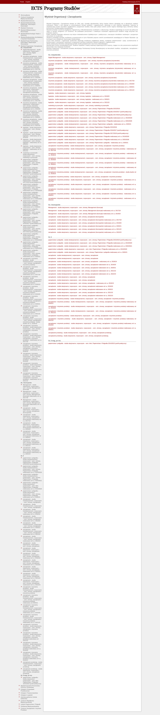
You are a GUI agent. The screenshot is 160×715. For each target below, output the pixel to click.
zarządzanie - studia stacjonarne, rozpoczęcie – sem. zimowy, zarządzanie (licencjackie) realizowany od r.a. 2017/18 (32, 418)
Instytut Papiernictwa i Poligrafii (30, 704)
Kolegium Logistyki (27, 695)
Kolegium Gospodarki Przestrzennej (27, 690)
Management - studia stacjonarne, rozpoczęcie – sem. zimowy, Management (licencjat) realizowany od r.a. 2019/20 (32, 403)
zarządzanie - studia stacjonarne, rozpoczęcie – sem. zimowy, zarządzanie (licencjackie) (31, 410)
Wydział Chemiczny (27, 28)
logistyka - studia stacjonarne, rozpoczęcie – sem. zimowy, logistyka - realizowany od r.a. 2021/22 (32, 148)
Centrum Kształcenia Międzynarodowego (27, 17)
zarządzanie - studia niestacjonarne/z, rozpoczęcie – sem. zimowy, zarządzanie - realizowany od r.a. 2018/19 (32, 512)
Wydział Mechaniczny (27, 21)
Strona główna (25, 15)
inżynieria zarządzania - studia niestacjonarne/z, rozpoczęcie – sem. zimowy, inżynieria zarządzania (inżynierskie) (32, 59)
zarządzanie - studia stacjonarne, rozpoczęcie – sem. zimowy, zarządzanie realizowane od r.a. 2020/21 (31, 569)
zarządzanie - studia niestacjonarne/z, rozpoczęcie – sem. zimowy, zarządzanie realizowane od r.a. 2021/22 (32, 532)
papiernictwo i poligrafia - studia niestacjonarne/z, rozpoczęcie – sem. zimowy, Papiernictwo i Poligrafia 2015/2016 (32, 162)
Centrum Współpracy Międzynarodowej (27, 701)
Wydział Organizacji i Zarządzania (31, 46)
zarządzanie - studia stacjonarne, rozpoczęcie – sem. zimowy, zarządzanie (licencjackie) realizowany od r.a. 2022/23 (32, 451)
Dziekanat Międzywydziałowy (30, 706)
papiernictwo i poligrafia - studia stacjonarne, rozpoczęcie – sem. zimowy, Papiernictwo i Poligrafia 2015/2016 (32, 212)
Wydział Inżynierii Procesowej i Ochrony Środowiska (30, 686)
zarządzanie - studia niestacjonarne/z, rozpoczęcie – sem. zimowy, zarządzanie (32, 500)
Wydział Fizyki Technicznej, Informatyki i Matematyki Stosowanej (29, 42)
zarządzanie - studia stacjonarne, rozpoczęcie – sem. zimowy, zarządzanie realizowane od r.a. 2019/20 (31, 562)
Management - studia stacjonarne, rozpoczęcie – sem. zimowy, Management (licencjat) (31, 387)
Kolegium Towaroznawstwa (29, 693)
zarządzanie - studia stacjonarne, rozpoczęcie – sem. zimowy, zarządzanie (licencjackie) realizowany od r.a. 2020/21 (32, 434)
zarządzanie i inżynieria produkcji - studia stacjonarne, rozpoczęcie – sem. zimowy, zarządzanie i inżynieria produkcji (32, 329)
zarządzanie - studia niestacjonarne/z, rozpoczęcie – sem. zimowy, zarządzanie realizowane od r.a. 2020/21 (32, 525)
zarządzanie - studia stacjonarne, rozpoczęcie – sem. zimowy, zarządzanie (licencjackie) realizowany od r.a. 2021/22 (32, 442)
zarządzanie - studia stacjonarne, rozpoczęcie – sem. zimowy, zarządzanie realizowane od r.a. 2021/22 (31, 576)
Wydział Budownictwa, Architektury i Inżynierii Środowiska (32, 38)
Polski (22, 2)
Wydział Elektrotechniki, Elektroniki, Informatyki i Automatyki (28, 24)
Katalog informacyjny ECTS (131, 2)
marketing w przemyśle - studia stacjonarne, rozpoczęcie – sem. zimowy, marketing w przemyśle (32, 155)
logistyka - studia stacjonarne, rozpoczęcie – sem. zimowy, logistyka (32, 129)
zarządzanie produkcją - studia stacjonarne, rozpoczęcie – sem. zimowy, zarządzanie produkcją (32, 671)
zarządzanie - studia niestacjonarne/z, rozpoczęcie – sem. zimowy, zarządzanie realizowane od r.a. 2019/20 (32, 518)
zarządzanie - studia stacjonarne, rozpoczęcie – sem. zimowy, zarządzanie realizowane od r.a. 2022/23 (31, 582)
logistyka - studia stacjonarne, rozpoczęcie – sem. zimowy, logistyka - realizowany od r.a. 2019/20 (32, 135)
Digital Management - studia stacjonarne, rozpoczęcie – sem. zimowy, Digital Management (32, 52)
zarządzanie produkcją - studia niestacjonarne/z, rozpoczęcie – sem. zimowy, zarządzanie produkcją (32, 664)
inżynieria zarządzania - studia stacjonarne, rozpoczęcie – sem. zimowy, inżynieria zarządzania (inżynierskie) (32, 90)
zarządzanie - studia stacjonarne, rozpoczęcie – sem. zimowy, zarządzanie (31, 544)
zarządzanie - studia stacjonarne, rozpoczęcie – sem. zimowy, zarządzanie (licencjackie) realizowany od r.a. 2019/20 (32, 426)
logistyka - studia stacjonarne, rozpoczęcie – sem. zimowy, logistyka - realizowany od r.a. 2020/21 (32, 142)
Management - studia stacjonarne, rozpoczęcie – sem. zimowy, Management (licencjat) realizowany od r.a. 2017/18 (32, 394)
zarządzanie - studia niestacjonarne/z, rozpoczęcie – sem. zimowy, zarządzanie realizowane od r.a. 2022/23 (32, 539)
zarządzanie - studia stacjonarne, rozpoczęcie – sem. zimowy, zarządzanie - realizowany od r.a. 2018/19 (31, 556)
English (28, 2)
